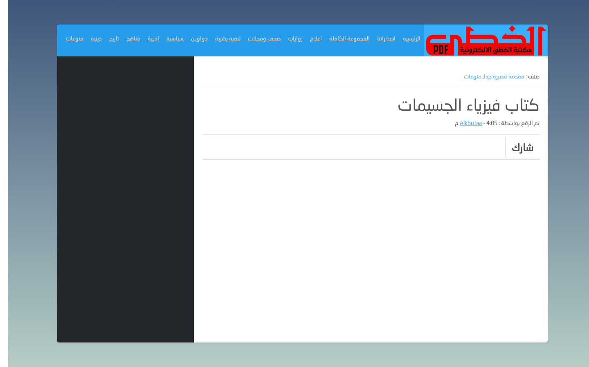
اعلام (308, 38)
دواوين (191, 38)
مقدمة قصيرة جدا (496, 76)
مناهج (126, 38)
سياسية (167, 38)
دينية (88, 38)
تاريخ (106, 38)
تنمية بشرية (220, 38)
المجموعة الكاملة (341, 38)
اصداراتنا (378, 38)
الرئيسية (404, 38)
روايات (287, 38)
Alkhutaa (463, 122)
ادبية (145, 38)
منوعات (67, 38)
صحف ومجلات (256, 38)
